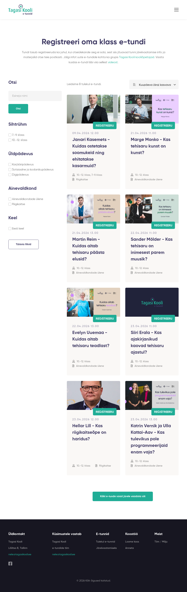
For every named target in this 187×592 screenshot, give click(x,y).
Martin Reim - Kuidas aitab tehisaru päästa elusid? (88, 249)
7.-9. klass (18, 135)
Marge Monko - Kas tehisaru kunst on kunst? (150, 146)
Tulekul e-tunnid (105, 541)
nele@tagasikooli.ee (19, 554)
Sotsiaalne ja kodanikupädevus (33, 169)
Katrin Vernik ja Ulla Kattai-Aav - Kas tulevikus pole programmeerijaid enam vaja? (151, 439)
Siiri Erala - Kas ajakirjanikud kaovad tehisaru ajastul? (147, 343)
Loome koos (132, 541)
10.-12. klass (19, 140)
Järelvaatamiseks (106, 548)
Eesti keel (18, 228)
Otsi (18, 108)
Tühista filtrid (23, 244)
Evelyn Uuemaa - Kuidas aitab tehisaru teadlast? (90, 339)
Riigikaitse (18, 204)
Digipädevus (20, 174)
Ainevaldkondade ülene (27, 199)
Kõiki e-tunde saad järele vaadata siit (122, 496)
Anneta (129, 548)
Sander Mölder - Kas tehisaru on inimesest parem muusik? (152, 249)
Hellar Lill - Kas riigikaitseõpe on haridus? (89, 432)
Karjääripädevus (23, 164)
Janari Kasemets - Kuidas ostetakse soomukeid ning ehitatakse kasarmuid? (91, 152)
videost (113, 62)
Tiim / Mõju (160, 541)
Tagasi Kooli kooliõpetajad (136, 57)
